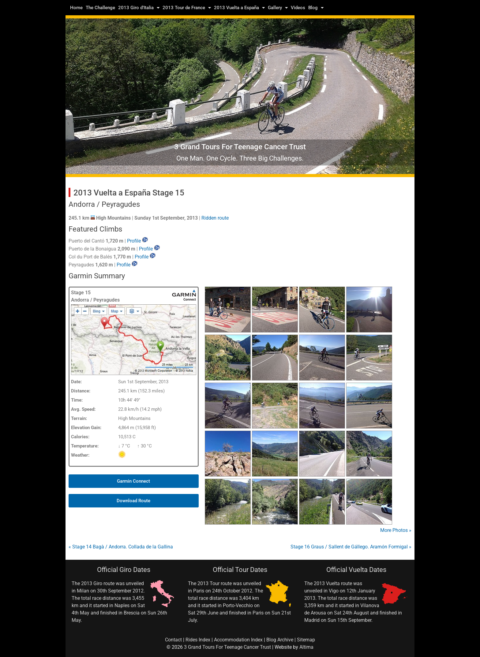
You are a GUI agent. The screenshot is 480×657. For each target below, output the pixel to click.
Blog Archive (279, 640)
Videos (298, 7)
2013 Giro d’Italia (138, 7)
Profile (134, 241)
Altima (306, 647)
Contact (173, 640)
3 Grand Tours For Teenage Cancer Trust (227, 647)
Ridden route (215, 218)
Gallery (278, 7)
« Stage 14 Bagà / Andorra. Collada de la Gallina (121, 547)
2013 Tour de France (187, 7)
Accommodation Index (238, 640)
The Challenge (100, 7)
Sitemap (306, 640)
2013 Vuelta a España (239, 7)
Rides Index (198, 640)
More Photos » (395, 530)
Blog (316, 7)
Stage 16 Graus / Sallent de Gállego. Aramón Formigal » (351, 547)
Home (76, 7)
